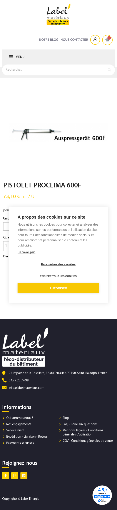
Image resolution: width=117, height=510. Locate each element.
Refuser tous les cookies (58, 276)
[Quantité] (8, 246)
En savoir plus (26, 252)
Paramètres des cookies (58, 264)
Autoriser (58, 288)
